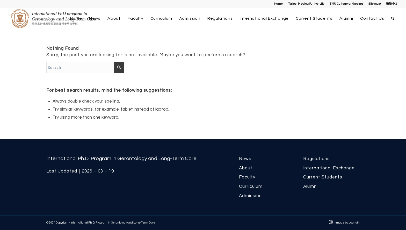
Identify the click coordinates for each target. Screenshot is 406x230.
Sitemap (374, 3)
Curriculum (251, 186)
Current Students (322, 177)
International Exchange (329, 168)
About (245, 168)
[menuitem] (279, 4)
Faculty (247, 177)
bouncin (354, 222)
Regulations (316, 158)
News (245, 158)
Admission (250, 195)
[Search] (393, 18)
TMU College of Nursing (346, 3)
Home (278, 3)
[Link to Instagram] (331, 222)
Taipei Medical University (306, 3)
